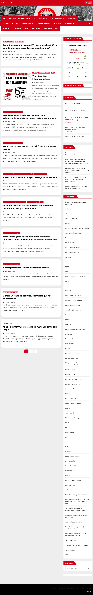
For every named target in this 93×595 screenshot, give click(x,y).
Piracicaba (69, 471)
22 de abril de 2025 (10, 243)
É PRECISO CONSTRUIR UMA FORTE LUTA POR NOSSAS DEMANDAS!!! (75, 179)
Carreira (68, 257)
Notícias (53, 588)
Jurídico (57, 23)
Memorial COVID (51, 28)
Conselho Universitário (73, 300)
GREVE (67, 408)
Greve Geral (69, 413)
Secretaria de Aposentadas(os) (76, 495)
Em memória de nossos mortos (76, 389)
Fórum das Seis (19, 111)
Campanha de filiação (73, 247)
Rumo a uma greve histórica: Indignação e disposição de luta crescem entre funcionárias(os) (76, 162)
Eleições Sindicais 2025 (73, 384)
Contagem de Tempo (72, 305)
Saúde (67, 490)
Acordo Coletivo (10, 23)
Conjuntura (69, 291)
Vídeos (67, 555)
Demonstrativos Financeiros (51, 18)
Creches (68, 324)
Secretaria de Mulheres (41, 173)
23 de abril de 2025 (10, 181)
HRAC (67, 422)
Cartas (67, 262)
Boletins (72, 18)
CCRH (67, 267)
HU (66, 427)
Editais (67, 348)
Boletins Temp (70, 242)
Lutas (52, 72)
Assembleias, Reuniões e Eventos (11, 173)
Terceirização (70, 550)
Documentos (69, 344)
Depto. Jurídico (80, 588)
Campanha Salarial (8, 111)
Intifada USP (69, 432)
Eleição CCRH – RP (72, 353)
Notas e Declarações (14, 233)
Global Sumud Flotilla (73, 403)
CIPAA (67, 281)
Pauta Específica (19, 41)
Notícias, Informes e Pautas (21, 18)
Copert (67, 319)
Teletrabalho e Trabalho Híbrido (76, 545)
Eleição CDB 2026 (32, 28)
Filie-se (18, 28)
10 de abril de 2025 (9, 333)
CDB (66, 271)
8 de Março (69, 209)
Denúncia (11, 41)
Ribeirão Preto (70, 485)
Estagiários (69, 394)
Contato (7, 28)
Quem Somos (28, 23)
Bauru (67, 238)
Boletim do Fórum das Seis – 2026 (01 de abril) (75, 128)
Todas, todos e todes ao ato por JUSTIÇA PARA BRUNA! (30, 177)
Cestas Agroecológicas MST (75, 276)
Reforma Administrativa (73, 480)
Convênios (70, 23)
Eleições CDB (70, 374)
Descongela (69, 339)
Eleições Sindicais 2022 (73, 379)
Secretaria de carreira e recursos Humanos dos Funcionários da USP (77, 501)
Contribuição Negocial (73, 310)
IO (66, 437)
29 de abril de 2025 (10, 51)
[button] (86, 23)
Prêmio (67, 475)
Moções (5, 233)
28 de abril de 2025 (10, 152)
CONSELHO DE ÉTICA (73, 295)
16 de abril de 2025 (9, 302)
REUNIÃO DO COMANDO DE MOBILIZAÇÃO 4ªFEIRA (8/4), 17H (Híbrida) (77, 170)
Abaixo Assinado (71, 214)
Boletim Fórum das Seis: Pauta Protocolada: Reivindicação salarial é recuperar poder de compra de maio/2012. (29, 118)
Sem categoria (70, 540)
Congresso (69, 286)
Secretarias (43, 23)
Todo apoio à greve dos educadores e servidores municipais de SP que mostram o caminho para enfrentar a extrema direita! (31, 239)
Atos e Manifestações (44, 72)
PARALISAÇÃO (70, 461)
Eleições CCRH (70, 370)
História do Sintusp (72, 418)
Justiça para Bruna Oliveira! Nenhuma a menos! (26, 267)
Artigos (5, 41)
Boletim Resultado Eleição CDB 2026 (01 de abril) (76, 119)
